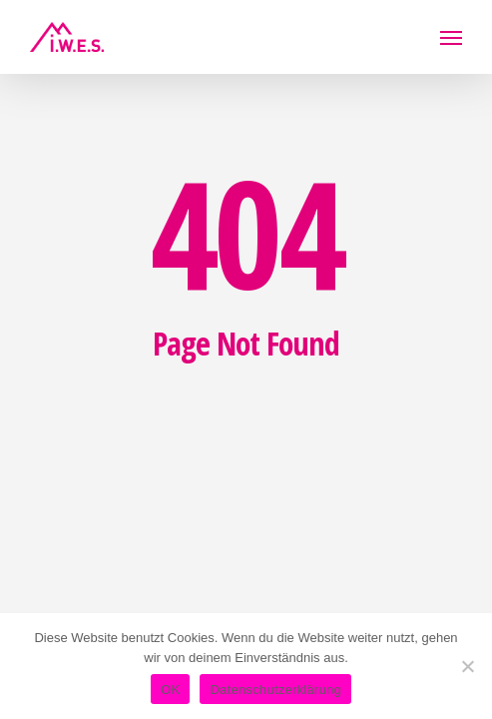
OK (170, 689)
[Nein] (467, 666)
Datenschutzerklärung (275, 689)
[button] (451, 37)
